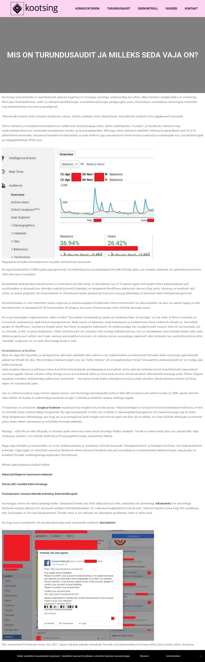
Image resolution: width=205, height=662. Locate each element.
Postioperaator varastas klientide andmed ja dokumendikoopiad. (43, 493)
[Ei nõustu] (200, 656)
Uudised (171, 8)
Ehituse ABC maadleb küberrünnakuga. (26, 484)
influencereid (164, 503)
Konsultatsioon (87, 8)
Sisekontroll (148, 8)
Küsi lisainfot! (108, 522)
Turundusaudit (118, 8)
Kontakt (191, 8)
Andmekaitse (173, 656)
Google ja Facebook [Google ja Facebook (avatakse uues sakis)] (49, 407)
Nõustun (144, 656)
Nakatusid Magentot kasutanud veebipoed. (29, 474)
